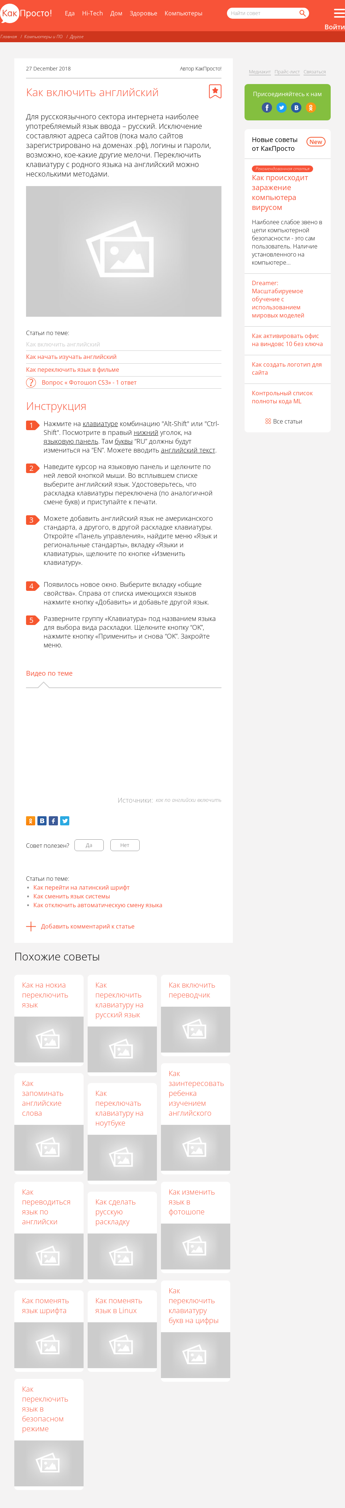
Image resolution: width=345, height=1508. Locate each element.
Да (89, 845)
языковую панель (71, 441)
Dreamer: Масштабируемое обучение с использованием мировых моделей (278, 299)
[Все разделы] (339, 13)
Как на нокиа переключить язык (45, 995)
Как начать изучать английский (71, 357)
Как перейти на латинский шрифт (81, 887)
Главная (8, 36)
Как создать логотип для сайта (287, 368)
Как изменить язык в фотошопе (192, 1202)
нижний (146, 432)
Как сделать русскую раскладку (115, 1212)
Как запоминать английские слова (42, 1098)
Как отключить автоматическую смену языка (97, 905)
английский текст (188, 450)
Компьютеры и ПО (43, 36)
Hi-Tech (92, 13)
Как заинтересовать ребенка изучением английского (196, 1093)
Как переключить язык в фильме (72, 370)
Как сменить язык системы (71, 896)
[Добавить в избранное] (215, 91)
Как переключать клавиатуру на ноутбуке (119, 1108)
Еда (70, 13)
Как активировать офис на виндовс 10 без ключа (287, 340)
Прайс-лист (287, 71)
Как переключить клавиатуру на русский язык (119, 1000)
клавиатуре (100, 423)
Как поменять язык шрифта (45, 1305)
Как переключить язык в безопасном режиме (45, 1408)
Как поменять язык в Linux (118, 1305)
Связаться (315, 71)
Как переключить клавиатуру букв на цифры (194, 1305)
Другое (77, 36)
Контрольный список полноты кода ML (282, 397)
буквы (124, 441)
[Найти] (302, 13)
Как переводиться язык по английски (46, 1207)
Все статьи (287, 421)
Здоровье (143, 13)
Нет (124, 845)
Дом (116, 13)
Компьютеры (183, 13)
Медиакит (260, 71)
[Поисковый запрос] (268, 13)
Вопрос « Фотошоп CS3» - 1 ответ (89, 382)
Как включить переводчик (192, 990)
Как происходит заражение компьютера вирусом (280, 192)
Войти (334, 26)
